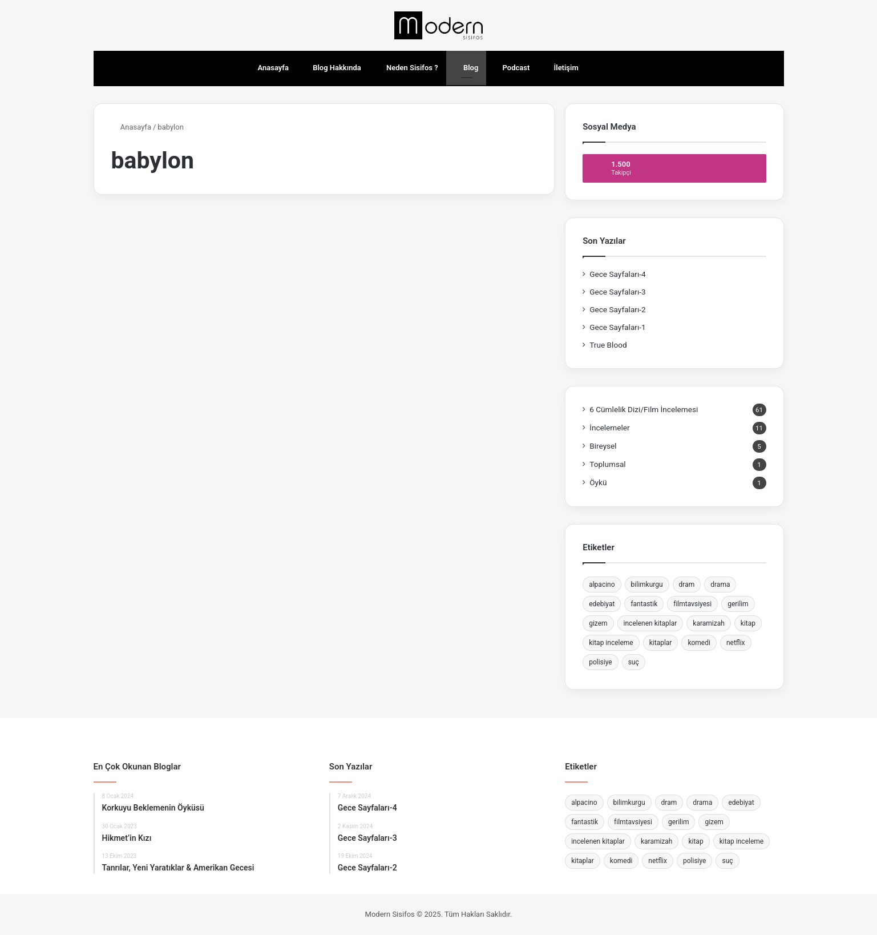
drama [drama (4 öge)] (720, 585)
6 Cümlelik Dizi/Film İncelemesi (643, 409)
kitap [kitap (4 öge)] (748, 623)
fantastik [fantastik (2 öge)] (644, 604)
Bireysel (603, 445)
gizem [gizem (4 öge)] (598, 623)
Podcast (512, 67)
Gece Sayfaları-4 (617, 274)
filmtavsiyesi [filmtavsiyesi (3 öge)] (692, 604)
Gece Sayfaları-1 (617, 327)
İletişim (561, 67)
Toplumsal (607, 464)
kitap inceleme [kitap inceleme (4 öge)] (611, 643)
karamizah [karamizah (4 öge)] (709, 623)
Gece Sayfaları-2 (617, 309)
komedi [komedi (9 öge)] (699, 643)
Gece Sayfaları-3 (617, 291)
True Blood (608, 344)
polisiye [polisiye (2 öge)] (600, 662)
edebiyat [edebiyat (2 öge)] (602, 604)
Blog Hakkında (333, 67)
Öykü (598, 482)
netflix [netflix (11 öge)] (735, 643)
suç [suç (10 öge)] (633, 662)
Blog (466, 67)
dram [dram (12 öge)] (687, 585)
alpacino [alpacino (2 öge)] (602, 585)
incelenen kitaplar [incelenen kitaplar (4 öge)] (650, 623)
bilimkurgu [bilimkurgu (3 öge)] (647, 585)
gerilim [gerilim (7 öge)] (738, 604)
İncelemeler (609, 427)
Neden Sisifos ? (407, 67)
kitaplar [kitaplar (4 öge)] (660, 643)
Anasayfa (268, 67)
